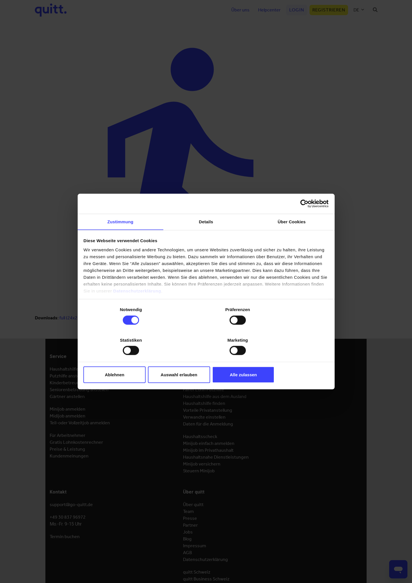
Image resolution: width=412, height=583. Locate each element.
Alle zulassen (288, 358)
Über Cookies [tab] (292, 238)
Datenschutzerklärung (138, 307)
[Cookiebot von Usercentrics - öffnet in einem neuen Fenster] (303, 220)
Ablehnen (124, 358)
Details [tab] (206, 238)
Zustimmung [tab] (120, 238)
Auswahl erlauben (206, 358)
